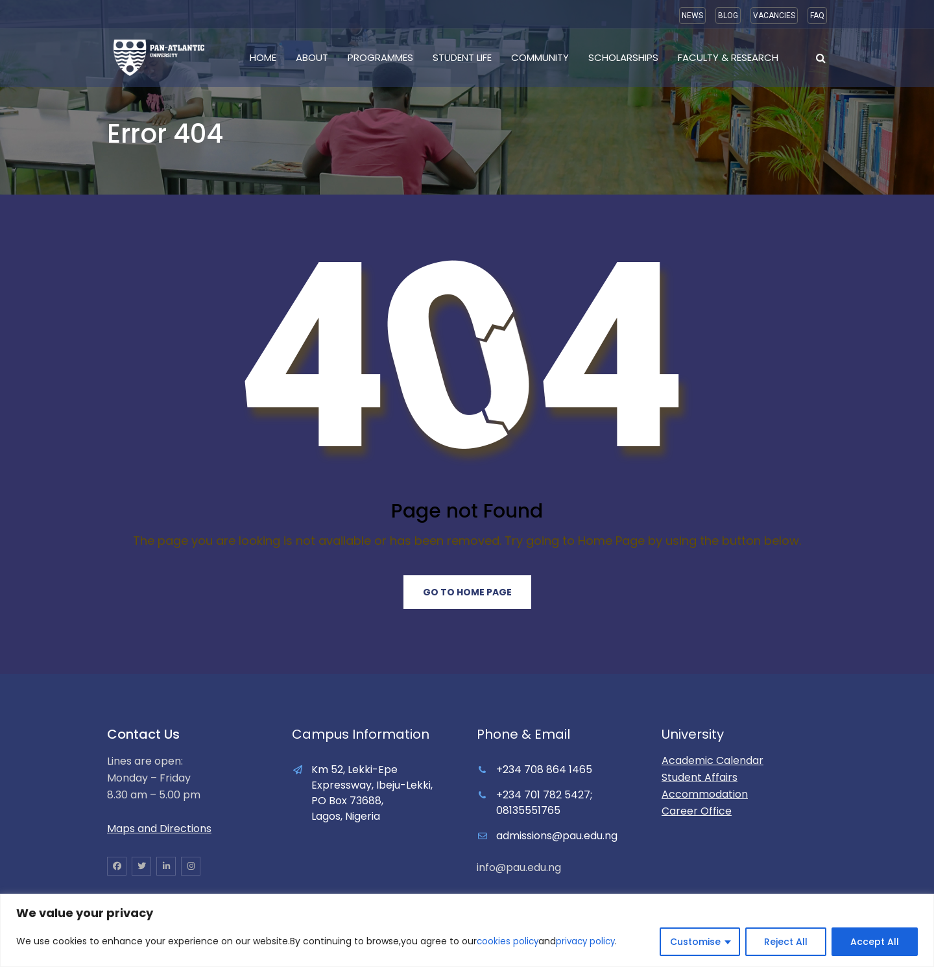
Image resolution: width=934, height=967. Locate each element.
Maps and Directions (159, 828)
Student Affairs (699, 777)
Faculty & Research (728, 57)
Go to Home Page (467, 592)
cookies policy (508, 941)
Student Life (462, 57)
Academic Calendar (712, 760)
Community (540, 57)
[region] (467, 930)
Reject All (786, 941)
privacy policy (589, 941)
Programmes (380, 57)
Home (263, 57)
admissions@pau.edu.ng (556, 835)
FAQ (817, 15)
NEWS (692, 15)
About (312, 57)
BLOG (728, 15)
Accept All (874, 941)
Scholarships (623, 57)
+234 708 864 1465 (544, 769)
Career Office (697, 811)
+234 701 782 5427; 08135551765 (544, 802)
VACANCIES (774, 15)
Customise (695, 941)
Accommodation (705, 794)
